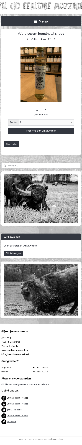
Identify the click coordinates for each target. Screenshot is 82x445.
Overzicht (11, 144)
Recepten (11, 421)
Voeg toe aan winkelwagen (41, 130)
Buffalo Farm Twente (17, 398)
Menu (41, 21)
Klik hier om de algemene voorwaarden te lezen (25, 384)
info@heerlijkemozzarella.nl (15, 354)
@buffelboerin (14, 410)
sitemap (55, 439)
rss (61, 439)
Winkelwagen (13, 253)
